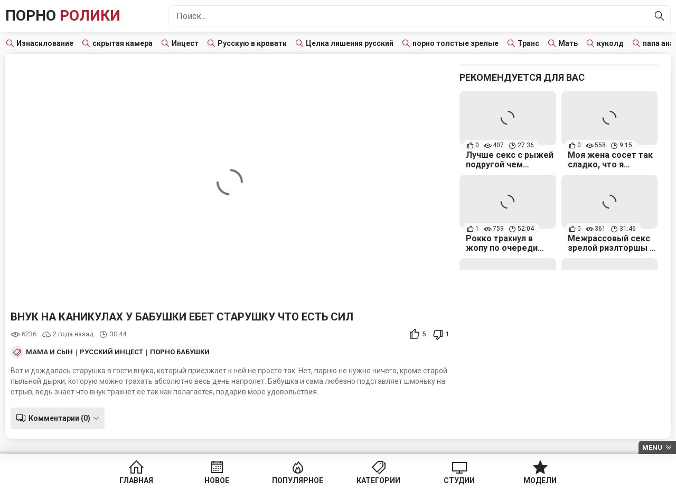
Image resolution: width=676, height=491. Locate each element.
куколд (610, 43)
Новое (216, 480)
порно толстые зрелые (455, 43)
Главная (136, 480)
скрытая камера (122, 43)
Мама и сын (49, 352)
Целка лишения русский (349, 43)
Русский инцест (111, 352)
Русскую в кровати (252, 43)
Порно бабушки (180, 352)
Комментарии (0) (59, 418)
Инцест (185, 43)
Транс (528, 43)
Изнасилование (44, 43)
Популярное (297, 480)
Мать (568, 43)
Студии (459, 480)
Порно (62, 15)
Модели (540, 480)
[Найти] (659, 16)
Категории (378, 480)
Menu (652, 447)
